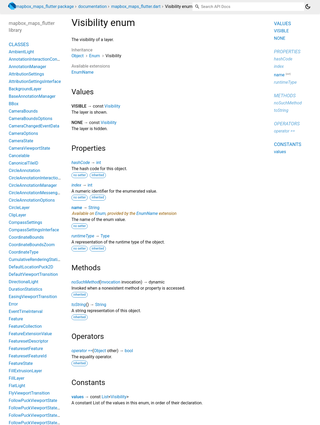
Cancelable (19, 155)
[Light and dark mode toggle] (308, 6)
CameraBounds (23, 111)
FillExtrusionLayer (25, 370)
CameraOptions (23, 133)
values (77, 396)
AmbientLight (21, 51)
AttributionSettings (26, 74)
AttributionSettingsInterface (35, 81)
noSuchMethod (85, 282)
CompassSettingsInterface (34, 229)
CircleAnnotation (24, 170)
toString (78, 304)
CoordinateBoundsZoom (32, 244)
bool (129, 350)
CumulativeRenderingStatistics (37, 259)
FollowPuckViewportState (33, 400)
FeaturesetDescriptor (28, 341)
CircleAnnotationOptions (32, 200)
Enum (94, 55)
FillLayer (16, 378)
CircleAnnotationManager (33, 185)
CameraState (21, 140)
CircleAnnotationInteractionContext (42, 177)
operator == (81, 350)
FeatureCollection (25, 326)
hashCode (80, 162)
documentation (92, 6)
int (98, 162)
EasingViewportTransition (33, 296)
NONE (279, 38)
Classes (19, 44)
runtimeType (82, 235)
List (105, 396)
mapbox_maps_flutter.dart (135, 6)
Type (105, 235)
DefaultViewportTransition (33, 274)
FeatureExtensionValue (30, 333)
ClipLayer (17, 215)
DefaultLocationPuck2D (31, 266)
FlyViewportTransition (29, 393)
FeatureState (21, 363)
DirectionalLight (23, 281)
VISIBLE (281, 30)
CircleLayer (19, 207)
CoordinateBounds (26, 237)
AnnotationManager (27, 66)
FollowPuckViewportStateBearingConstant (49, 415)
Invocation (110, 282)
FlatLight (17, 385)
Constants (287, 144)
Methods (285, 95)
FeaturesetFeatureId (28, 355)
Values (282, 23)
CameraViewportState (29, 148)
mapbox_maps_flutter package (45, 6)
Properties (287, 51)
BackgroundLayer (25, 88)
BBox (14, 103)
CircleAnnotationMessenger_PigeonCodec (48, 192)
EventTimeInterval (26, 311)
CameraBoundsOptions (30, 118)
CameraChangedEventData (34, 126)
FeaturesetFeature (26, 348)
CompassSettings (25, 222)
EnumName (82, 72)
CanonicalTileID (23, 163)
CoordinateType (23, 252)
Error (13, 304)
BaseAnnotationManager (32, 96)
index (76, 185)
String (94, 207)
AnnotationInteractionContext (36, 59)
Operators (287, 123)
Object (77, 55)
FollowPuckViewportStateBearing (40, 407)
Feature (16, 318)
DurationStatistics (25, 289)
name (76, 207)
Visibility (112, 106)
